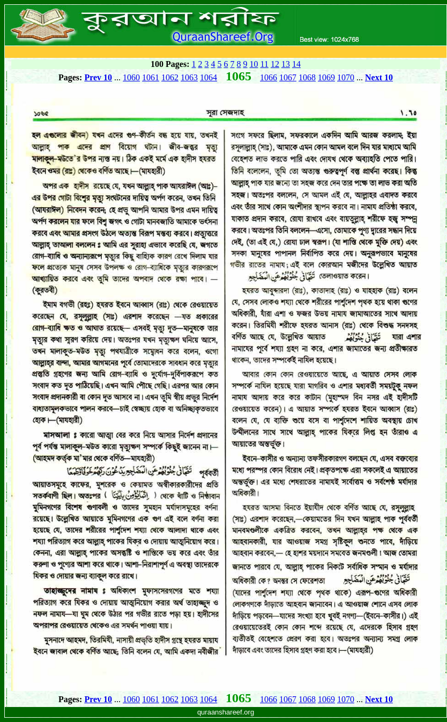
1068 (307, 77)
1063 (189, 77)
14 (296, 64)
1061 (150, 77)
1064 (208, 77)
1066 (268, 77)
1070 (345, 77)
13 (285, 64)
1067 (287, 77)
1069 (326, 77)
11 (264, 64)
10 (254, 64)
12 (275, 64)
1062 (169, 77)
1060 (131, 77)
